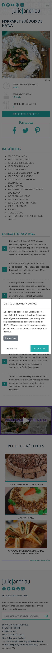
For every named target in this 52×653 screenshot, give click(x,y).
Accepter (39, 348)
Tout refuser (11, 348)
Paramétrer (10, 338)
